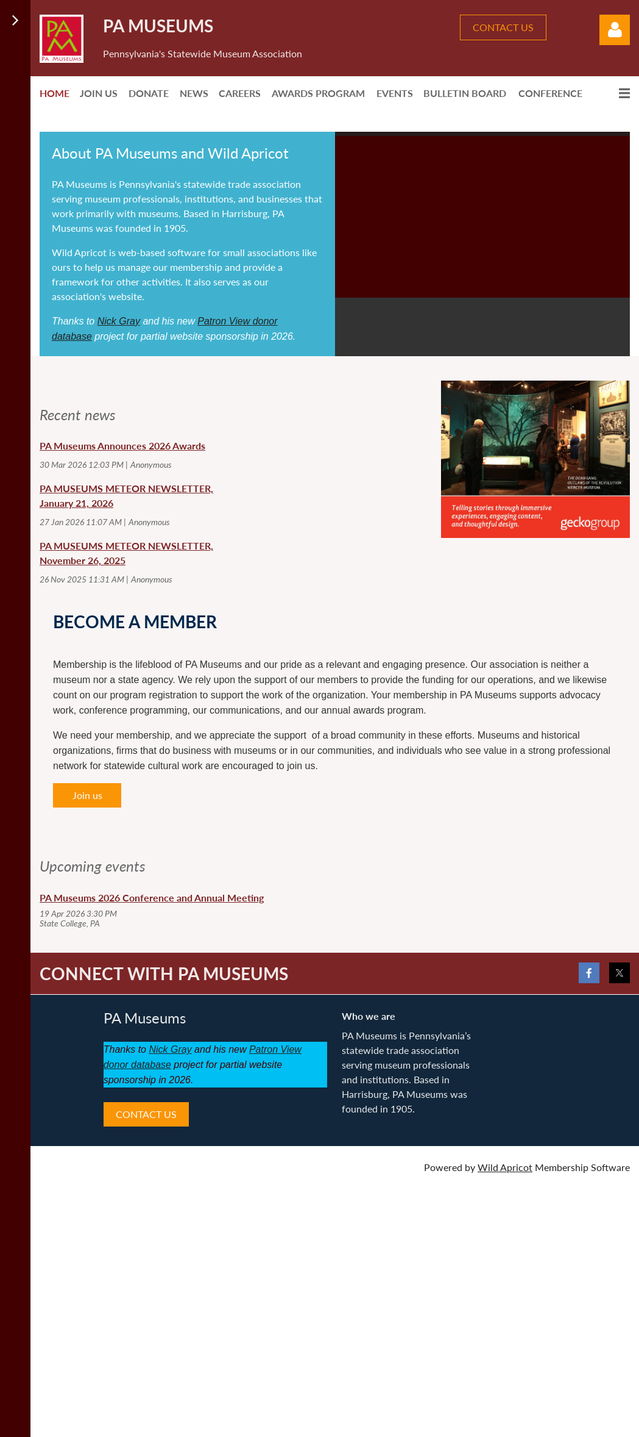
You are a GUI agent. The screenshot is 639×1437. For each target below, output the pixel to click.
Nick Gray (118, 321)
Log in (614, 30)
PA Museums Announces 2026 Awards (122, 445)
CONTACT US (503, 27)
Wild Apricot (505, 1167)
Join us (87, 795)
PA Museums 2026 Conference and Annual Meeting (152, 897)
